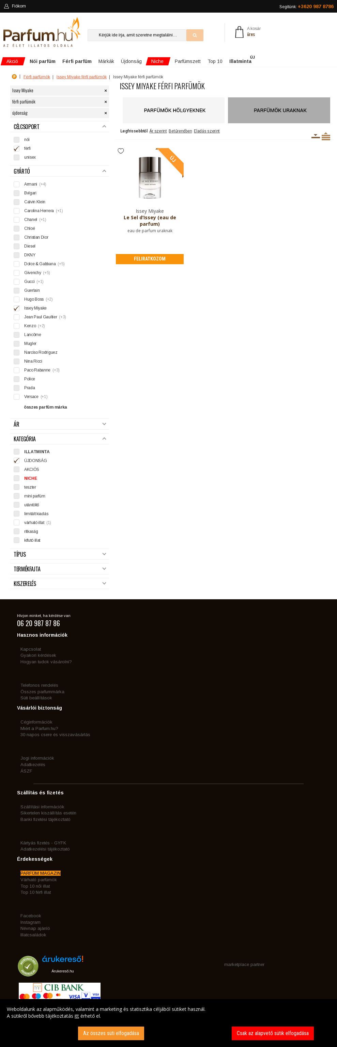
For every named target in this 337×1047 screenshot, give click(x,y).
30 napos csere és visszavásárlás (55, 734)
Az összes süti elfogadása (111, 1033)
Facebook (30, 915)
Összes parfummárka (42, 691)
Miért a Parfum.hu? (39, 728)
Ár (60, 424)
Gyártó (60, 171)
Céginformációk (36, 722)
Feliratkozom (150, 258)
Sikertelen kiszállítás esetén (48, 812)
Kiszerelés (60, 584)
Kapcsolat (30, 649)
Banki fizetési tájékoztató (45, 819)
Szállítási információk (42, 806)
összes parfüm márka (45, 407)
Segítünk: (306, 6)
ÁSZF (26, 771)
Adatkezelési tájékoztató (45, 849)
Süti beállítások (36, 697)
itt (77, 1016)
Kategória (60, 439)
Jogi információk (37, 758)
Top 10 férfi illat (35, 892)
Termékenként (326, 136)
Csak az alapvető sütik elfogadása (273, 1033)
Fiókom (15, 6)
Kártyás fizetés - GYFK (43, 842)
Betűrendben (180, 131)
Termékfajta (60, 569)
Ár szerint (158, 131)
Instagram (30, 922)
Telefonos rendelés (39, 685)
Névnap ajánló (35, 928)
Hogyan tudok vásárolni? (46, 661)
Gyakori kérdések (38, 655)
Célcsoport (60, 127)
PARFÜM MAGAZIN (40, 873)
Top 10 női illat (35, 886)
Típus (60, 554)
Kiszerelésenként (315, 136)
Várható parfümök (38, 879)
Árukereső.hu (62, 971)
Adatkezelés (32, 764)
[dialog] (168, 1023)
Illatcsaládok (33, 934)
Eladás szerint (207, 131)
